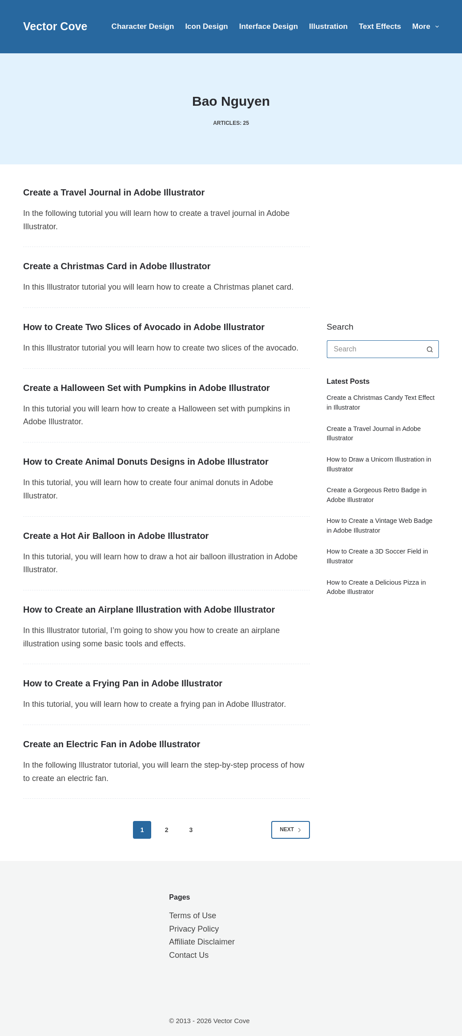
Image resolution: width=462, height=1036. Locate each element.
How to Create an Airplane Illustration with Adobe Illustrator (149, 609)
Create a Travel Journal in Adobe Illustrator (114, 192)
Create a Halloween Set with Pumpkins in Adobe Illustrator (146, 388)
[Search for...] (374, 349)
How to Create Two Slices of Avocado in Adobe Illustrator (144, 327)
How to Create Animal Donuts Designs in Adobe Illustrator (146, 461)
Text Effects (380, 26)
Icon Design (206, 26)
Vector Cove (55, 26)
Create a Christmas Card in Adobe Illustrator (117, 266)
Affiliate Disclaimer (202, 941)
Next (290, 829)
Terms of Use (192, 915)
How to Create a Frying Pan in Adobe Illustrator (122, 683)
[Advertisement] (393, 242)
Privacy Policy (194, 928)
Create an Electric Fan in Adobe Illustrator (111, 744)
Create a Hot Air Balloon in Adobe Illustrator (116, 536)
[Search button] (430, 349)
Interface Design (268, 26)
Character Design (143, 26)
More (425, 26)
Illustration (328, 26)
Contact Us (189, 955)
